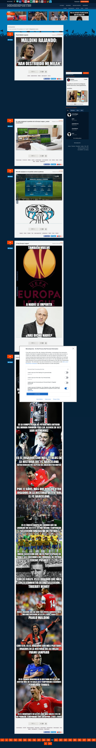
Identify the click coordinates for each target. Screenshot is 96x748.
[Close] (73, 349)
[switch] (66, 372)
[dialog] (48, 374)
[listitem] (48, 369)
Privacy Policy (56, 399)
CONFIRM (37, 394)
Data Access (48, 399)
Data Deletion (39, 399)
